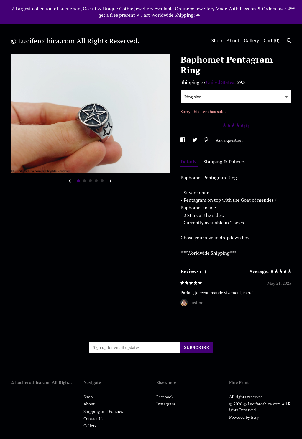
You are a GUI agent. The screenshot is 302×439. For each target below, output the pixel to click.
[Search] (289, 41)
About (232, 40)
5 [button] (102, 180)
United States (220, 82)
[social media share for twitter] (195, 140)
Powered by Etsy (244, 417)
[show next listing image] (110, 181)
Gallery (251, 40)
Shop (216, 40)
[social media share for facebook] (183, 140)
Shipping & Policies (224, 161)
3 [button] (90, 180)
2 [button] (84, 180)
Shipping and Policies (103, 411)
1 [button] (78, 180)
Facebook (164, 397)
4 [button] (96, 180)
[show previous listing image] (69, 181)
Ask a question (229, 140)
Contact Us (93, 418)
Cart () (272, 40)
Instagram (165, 404)
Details (189, 161)
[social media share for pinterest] (207, 140)
